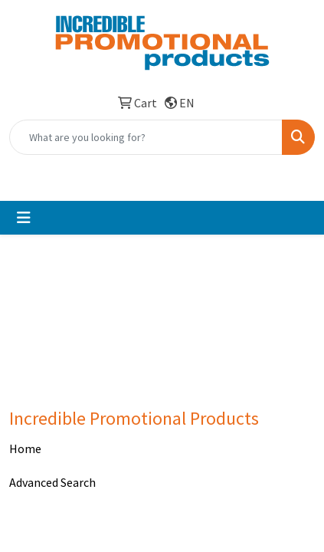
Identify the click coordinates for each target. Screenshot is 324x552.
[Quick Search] (146, 137)
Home (25, 448)
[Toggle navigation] (24, 217)
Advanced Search (52, 482)
